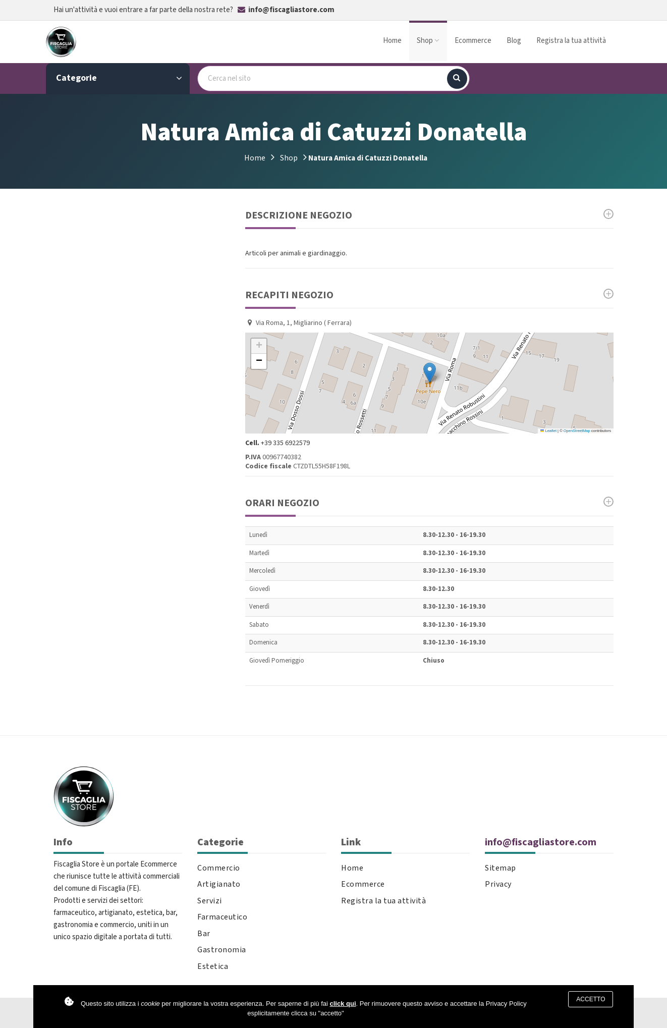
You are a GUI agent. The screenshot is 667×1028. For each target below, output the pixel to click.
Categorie (119, 78)
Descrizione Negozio (429, 215)
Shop (428, 40)
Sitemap (500, 868)
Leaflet (548, 430)
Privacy (498, 884)
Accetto (590, 999)
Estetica (212, 966)
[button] (429, 372)
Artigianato (219, 884)
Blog (514, 40)
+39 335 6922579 (285, 443)
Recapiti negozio (429, 295)
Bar (203, 934)
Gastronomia (221, 950)
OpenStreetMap (577, 430)
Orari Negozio (429, 503)
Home (392, 40)
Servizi (209, 901)
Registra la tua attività (571, 40)
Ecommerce (473, 40)
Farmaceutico (222, 917)
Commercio (218, 868)
